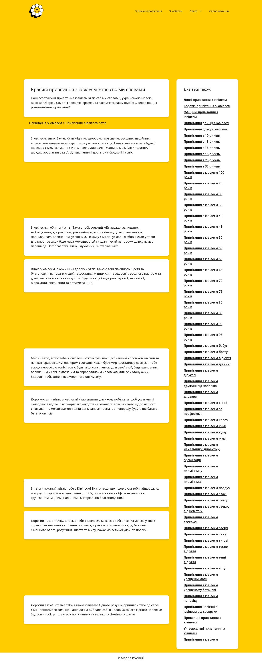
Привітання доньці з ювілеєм (206, 123)
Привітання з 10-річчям (202, 135)
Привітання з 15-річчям (202, 141)
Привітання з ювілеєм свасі (205, 494)
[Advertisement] (131, 48)
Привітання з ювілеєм (201, 639)
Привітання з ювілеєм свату (205, 500)
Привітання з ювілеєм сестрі (206, 528)
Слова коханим (219, 11)
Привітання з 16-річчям (202, 148)
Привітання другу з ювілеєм (205, 129)
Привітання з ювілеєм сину (205, 534)
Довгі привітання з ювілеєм (205, 100)
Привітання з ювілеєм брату (206, 352)
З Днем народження (148, 11)
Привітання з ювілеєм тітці (205, 568)
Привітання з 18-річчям (202, 154)
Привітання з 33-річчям (202, 166)
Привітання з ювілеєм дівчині (207, 364)
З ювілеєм (175, 11)
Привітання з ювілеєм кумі (205, 426)
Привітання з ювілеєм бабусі (206, 346)
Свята (198, 10)
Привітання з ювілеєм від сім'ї (207, 358)
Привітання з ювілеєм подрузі (207, 488)
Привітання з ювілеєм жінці (205, 403)
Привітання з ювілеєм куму (205, 432)
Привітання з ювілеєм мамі (205, 438)
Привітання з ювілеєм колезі (206, 420)
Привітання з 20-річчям (202, 160)
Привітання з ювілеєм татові (206, 540)
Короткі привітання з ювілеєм (207, 106)
